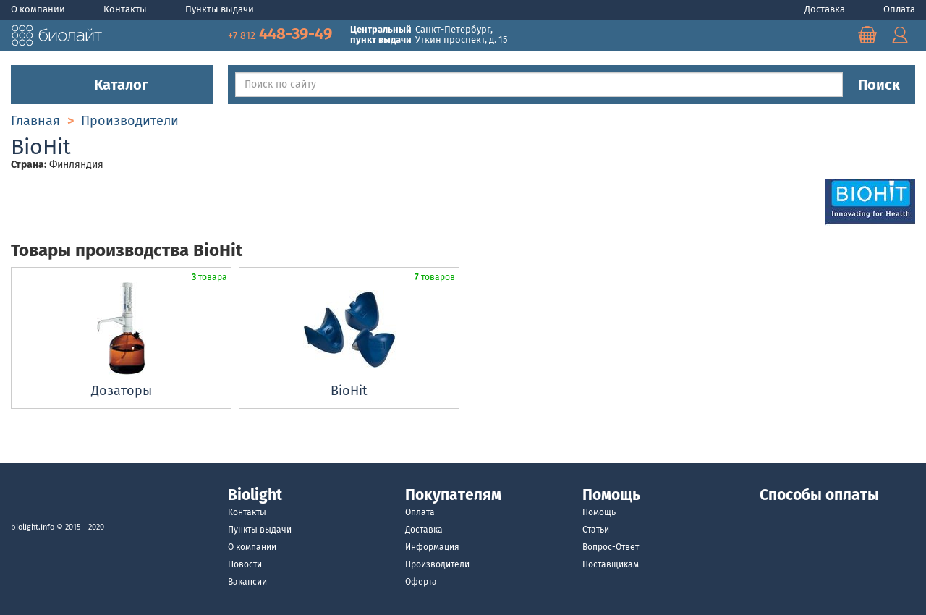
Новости (245, 564)
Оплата (899, 9)
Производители (437, 564)
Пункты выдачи (219, 9)
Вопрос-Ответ (610, 547)
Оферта (421, 582)
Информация (432, 547)
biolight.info (32, 527)
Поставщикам (610, 564)
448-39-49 (282, 33)
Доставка (825, 9)
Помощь (599, 512)
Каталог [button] (112, 84)
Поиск (879, 84)
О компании (39, 9)
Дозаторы (121, 391)
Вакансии (247, 582)
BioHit (349, 391)
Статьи (595, 530)
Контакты (126, 9)
